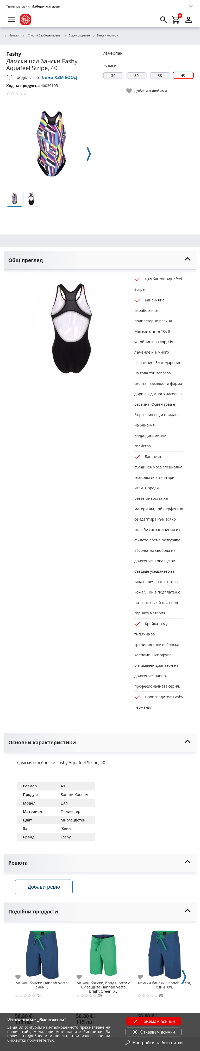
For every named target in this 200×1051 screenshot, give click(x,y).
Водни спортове (77, 35)
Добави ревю (45, 887)
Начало (11, 35)
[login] (188, 19)
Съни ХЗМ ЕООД (59, 77)
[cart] (176, 19)
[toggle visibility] (100, 260)
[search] (163, 19)
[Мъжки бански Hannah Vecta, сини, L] (42, 954)
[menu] (11, 19)
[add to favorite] (21, 978)
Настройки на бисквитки (153, 1043)
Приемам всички (153, 1021)
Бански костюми (105, 35)
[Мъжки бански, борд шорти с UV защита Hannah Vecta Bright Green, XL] (103, 954)
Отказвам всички (153, 1032)
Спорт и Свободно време (41, 35)
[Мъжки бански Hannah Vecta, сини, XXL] (164, 954)
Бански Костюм (75, 794)
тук (50, 1040)
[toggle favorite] (147, 91)
